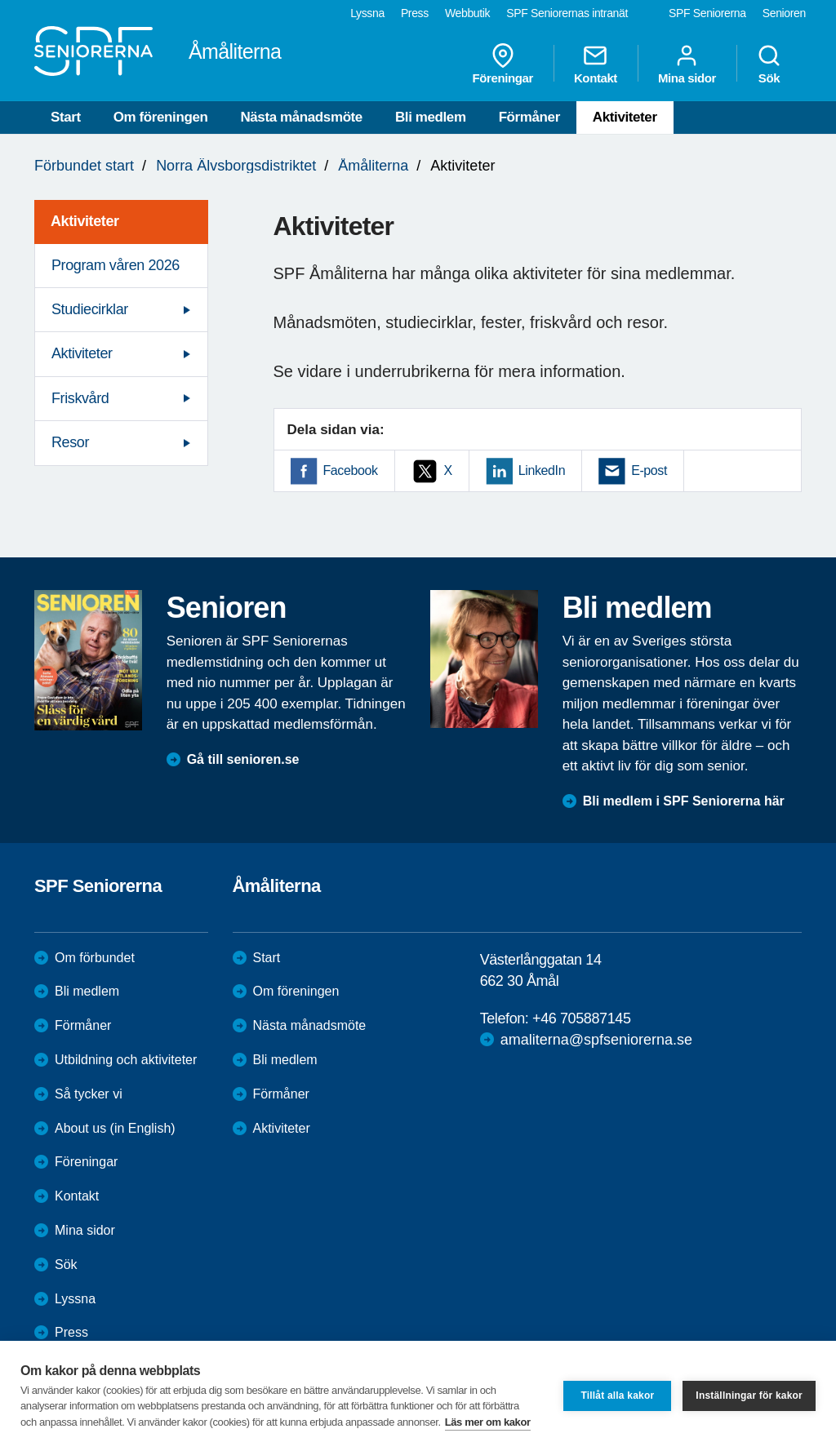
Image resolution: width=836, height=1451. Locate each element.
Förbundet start (84, 165)
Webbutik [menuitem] (467, 13)
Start (66, 117)
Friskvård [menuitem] (80, 398)
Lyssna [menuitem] (367, 13)
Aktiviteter (625, 117)
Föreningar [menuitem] (503, 63)
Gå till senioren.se (243, 759)
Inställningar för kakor (749, 1395)
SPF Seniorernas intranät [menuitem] (567, 13)
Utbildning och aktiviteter (126, 1060)
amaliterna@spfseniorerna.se (596, 1040)
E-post (649, 470)
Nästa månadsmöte (301, 117)
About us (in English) (115, 1128)
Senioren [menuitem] (784, 13)
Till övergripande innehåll (0, 0)
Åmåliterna (373, 165)
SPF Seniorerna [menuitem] (707, 13)
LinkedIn (541, 470)
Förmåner (529, 117)
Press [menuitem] (415, 13)
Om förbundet (95, 958)
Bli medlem (430, 117)
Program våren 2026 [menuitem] (115, 265)
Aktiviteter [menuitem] (85, 221)
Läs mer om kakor (488, 1422)
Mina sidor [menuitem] (687, 63)
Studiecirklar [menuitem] (89, 309)
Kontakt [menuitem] (595, 63)
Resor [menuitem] (70, 442)
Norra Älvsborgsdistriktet (236, 165)
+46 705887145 (581, 1018)
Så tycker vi (88, 1094)
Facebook (350, 470)
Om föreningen (160, 117)
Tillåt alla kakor (617, 1395)
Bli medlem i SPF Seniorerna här (684, 801)
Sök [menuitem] (769, 63)
